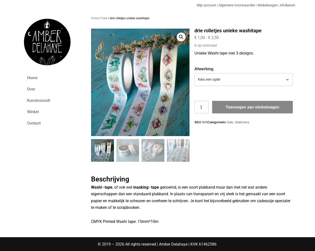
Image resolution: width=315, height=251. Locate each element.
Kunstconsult (38, 100)
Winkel (33, 111)
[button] (181, 37)
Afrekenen (287, 5)
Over (31, 89)
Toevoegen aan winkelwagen (252, 107)
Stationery (242, 122)
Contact (34, 123)
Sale (104, 18)
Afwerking (203, 69)
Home (32, 77)
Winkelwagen (267, 5)
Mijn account (206, 5)
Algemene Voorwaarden (237, 5)
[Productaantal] (201, 107)
